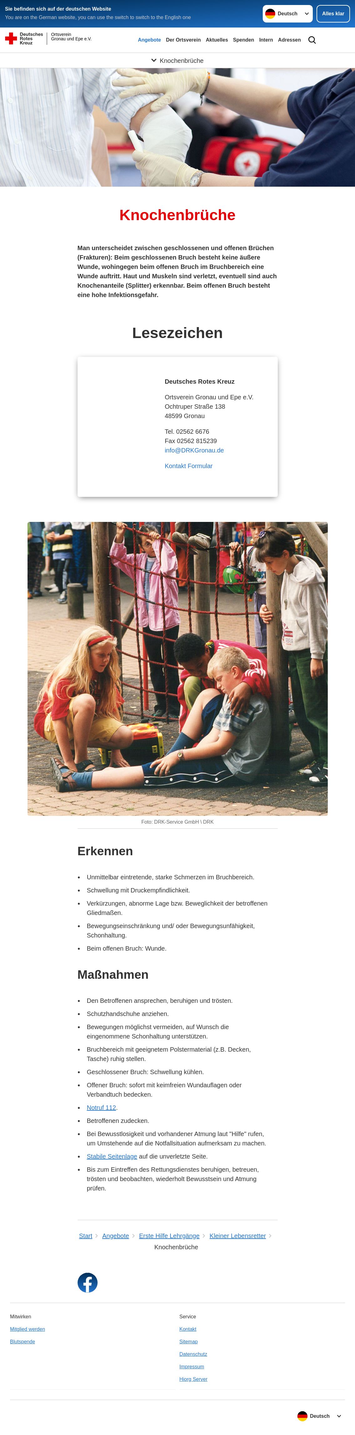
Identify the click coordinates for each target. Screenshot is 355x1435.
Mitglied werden (27, 1329)
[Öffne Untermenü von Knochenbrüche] (177, 60)
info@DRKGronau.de (194, 450)
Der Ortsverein (183, 40)
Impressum (192, 1366)
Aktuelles (217, 40)
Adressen (289, 40)
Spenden (243, 40)
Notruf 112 (101, 1107)
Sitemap (189, 1341)
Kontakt (188, 1329)
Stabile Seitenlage (112, 1156)
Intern (266, 40)
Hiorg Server (194, 1379)
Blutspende (22, 1341)
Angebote (149, 40)
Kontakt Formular (189, 465)
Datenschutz (193, 1354)
